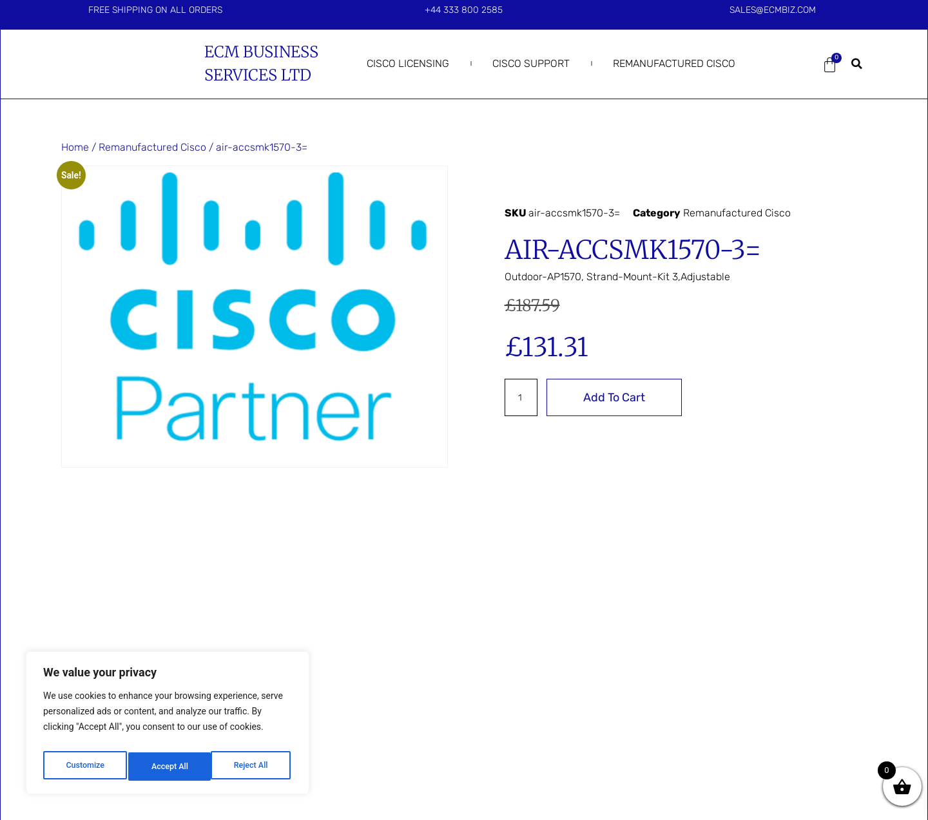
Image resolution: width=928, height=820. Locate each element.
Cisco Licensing (408, 63)
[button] (857, 63)
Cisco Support (531, 63)
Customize (84, 766)
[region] (167, 726)
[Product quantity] (523, 397)
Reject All (169, 766)
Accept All (252, 766)
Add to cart (619, 397)
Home (75, 147)
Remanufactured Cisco (674, 63)
